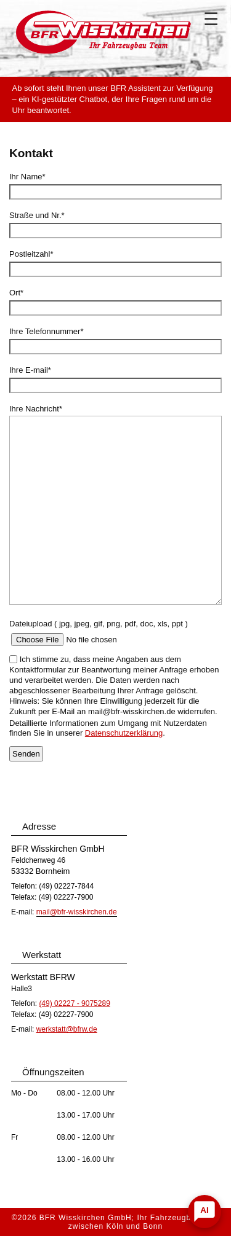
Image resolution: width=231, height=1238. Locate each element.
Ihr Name (27, 176)
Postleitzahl (31, 254)
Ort (16, 292)
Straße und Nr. (37, 215)
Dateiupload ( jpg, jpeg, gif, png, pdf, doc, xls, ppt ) (98, 623)
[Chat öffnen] (204, 1211)
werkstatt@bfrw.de (66, 1029)
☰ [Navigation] (211, 19)
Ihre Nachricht (35, 408)
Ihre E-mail (30, 370)
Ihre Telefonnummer (46, 331)
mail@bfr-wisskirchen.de (76, 912)
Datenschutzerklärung (124, 733)
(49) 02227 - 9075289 (74, 1003)
